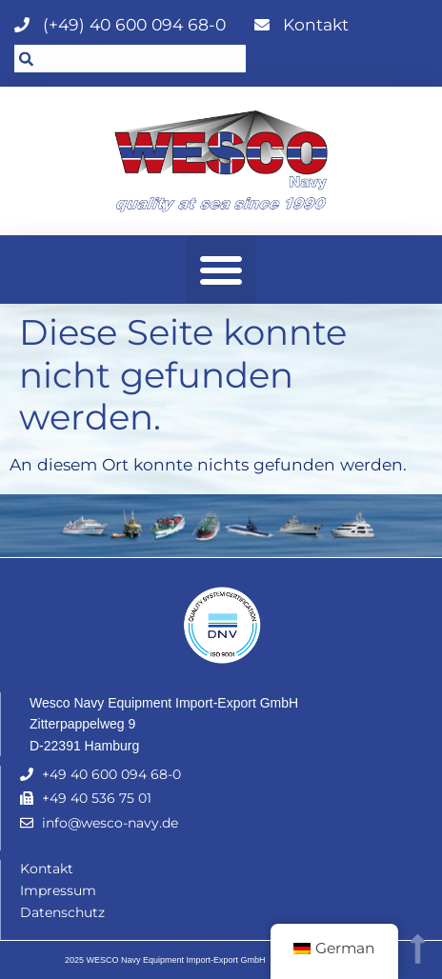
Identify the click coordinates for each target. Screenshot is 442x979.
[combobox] (130, 58)
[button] (221, 269)
